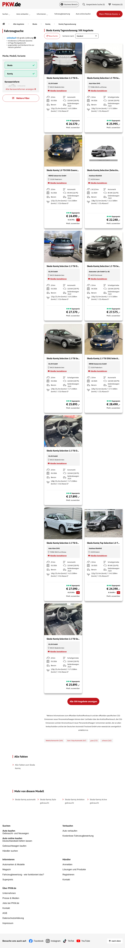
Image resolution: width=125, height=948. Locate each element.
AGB (4, 913)
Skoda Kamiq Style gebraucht (48, 801)
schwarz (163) (106, 740)
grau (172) (94, 740)
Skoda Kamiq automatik (25, 799)
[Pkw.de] (3, 24)
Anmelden (67, 864)
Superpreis (7, 879)
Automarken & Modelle (13, 864)
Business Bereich (69, 4)
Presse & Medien (10, 898)
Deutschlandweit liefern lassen (32, 839)
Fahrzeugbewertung (62, 14)
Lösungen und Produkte (74, 869)
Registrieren (68, 874)
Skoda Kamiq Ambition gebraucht (74, 801)
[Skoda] (34, 24)
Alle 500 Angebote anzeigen (83, 701)
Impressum (7, 923)
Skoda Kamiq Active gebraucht (98, 801)
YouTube (86, 940)
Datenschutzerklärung (13, 918)
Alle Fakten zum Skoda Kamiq (25, 766)
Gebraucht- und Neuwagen (32, 832)
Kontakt (66, 879)
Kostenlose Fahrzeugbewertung (78, 836)
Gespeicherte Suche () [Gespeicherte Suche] (94, 4)
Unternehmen (9, 893)
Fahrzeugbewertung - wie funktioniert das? (23, 874)
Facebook (38, 940)
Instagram (56, 940)
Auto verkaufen (69, 831)
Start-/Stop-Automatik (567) (76, 740)
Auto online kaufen (83, 14)
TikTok (71, 940)
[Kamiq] (47, 24)
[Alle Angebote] (18, 24)
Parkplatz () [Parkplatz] (115, 4)
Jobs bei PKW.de (10, 903)
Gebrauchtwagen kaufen (14, 846)
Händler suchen (10, 851)
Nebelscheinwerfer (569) (54, 740)
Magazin (6, 869)
